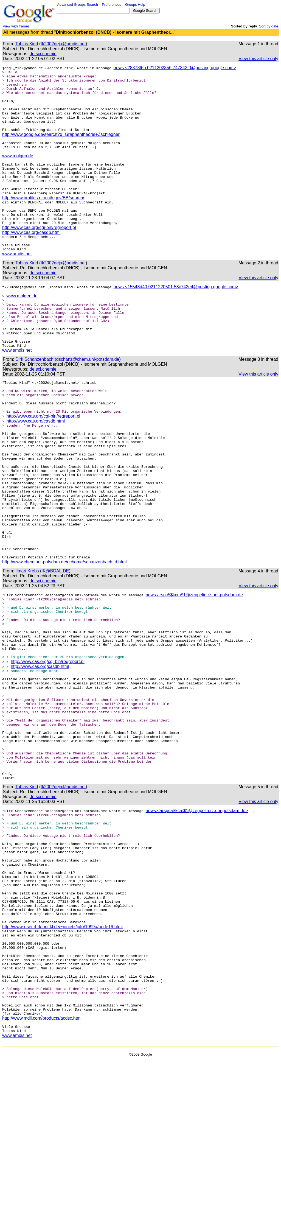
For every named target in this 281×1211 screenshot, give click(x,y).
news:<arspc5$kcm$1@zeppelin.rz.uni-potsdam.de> (197, 921)
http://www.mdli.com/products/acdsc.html (42, 1168)
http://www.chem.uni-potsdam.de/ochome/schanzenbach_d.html (64, 637)
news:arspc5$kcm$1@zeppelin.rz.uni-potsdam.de (194, 670)
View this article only (258, 58)
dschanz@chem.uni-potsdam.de (87, 401)
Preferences (111, 4)
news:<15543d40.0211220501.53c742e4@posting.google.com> (176, 318)
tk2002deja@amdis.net (63, 43)
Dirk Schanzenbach (34, 401)
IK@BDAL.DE (55, 646)
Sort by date (268, 26)
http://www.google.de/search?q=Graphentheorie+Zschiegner (61, 146)
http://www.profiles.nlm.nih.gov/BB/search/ (43, 221)
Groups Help (135, 4)
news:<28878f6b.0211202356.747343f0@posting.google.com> (175, 67)
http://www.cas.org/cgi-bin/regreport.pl (39, 255)
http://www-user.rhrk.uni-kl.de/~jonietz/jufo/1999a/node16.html (62, 1059)
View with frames (16, 26)
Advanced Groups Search (77, 4)
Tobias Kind (26, 43)
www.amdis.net (17, 285)
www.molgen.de (17, 171)
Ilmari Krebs (27, 646)
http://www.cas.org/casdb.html (31, 260)
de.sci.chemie (43, 53)
